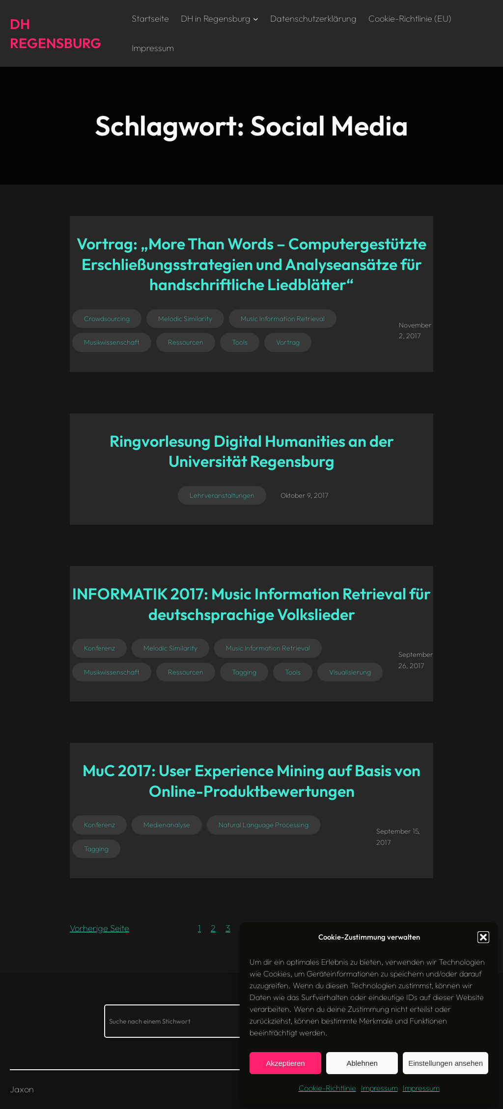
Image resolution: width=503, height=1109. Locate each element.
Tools (240, 342)
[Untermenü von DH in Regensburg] (255, 19)
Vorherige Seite (99, 928)
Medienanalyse (166, 824)
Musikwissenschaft (112, 342)
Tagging (244, 672)
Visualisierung (350, 672)
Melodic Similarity (185, 318)
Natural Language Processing (263, 824)
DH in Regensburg (216, 18)
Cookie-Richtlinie (327, 1088)
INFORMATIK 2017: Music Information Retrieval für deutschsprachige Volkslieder (251, 604)
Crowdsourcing (107, 318)
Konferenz (99, 648)
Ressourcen (185, 342)
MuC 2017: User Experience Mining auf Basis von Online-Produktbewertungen (251, 780)
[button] (483, 937)
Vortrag (288, 342)
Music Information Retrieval (283, 318)
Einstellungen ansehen (445, 1063)
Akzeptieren (285, 1063)
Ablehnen (361, 1063)
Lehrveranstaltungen (222, 495)
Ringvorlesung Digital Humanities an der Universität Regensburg (252, 451)
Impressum (379, 1088)
